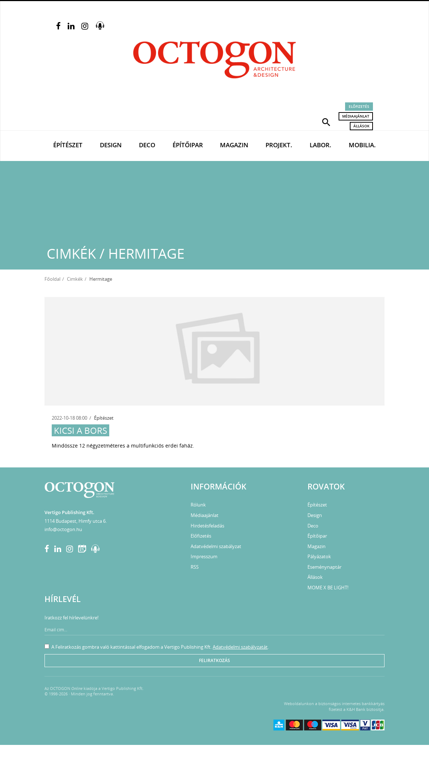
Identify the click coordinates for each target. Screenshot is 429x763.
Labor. (320, 145)
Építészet (67, 145)
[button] (326, 121)
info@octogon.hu (63, 529)
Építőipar (188, 145)
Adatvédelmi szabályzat (216, 546)
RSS (195, 567)
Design (111, 145)
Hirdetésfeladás (207, 525)
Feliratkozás (214, 660)
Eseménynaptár (324, 567)
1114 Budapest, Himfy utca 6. (75, 521)
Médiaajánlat (355, 116)
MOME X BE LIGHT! (327, 587)
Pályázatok (319, 556)
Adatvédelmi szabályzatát (240, 647)
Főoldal (52, 279)
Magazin (234, 145)
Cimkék (75, 279)
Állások (361, 125)
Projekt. (279, 145)
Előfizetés (359, 106)
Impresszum (204, 556)
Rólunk (198, 504)
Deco (147, 145)
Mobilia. (362, 145)
